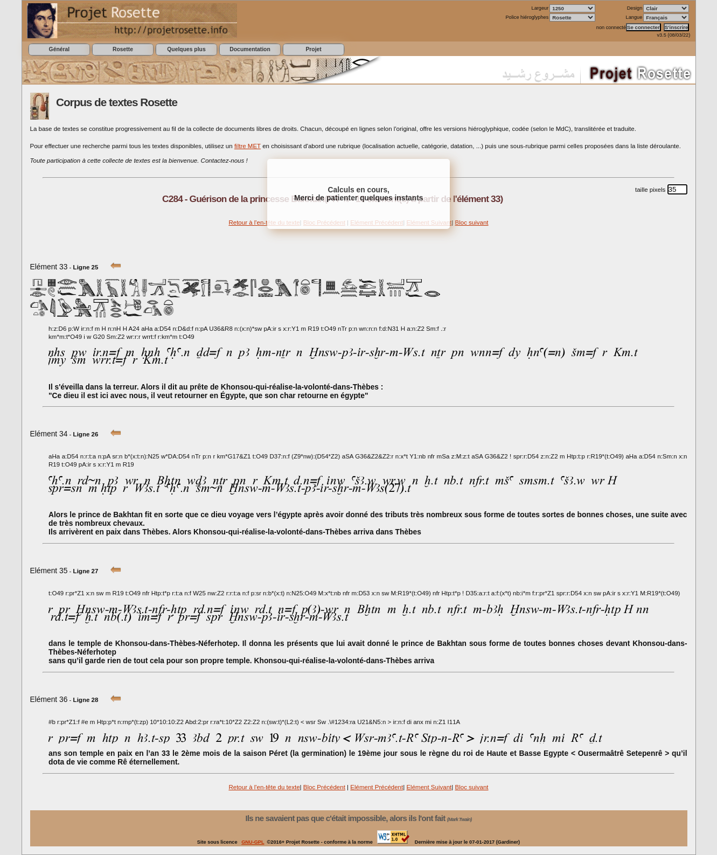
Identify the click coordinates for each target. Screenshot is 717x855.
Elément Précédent (376, 787)
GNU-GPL (252, 842)
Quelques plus (186, 49)
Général (59, 49)
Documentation (249, 49)
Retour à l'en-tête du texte (264, 222)
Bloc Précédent (324, 787)
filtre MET (247, 146)
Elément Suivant (428, 787)
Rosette (123, 49)
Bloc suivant (471, 222)
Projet (313, 49)
